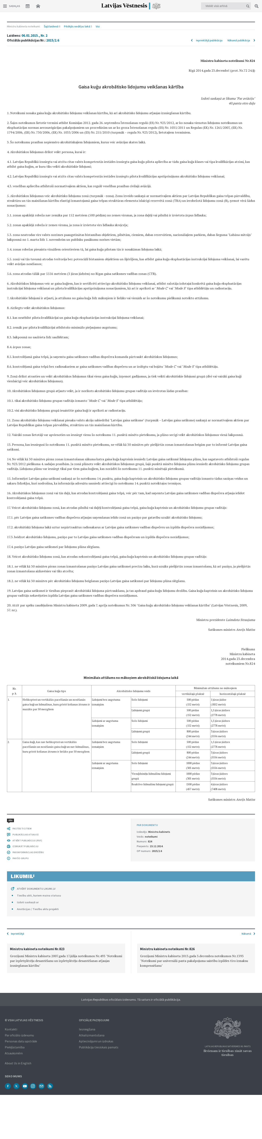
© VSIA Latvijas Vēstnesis (24, 1020)
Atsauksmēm (14, 1053)
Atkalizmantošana (91, 1035)
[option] (66, 958)
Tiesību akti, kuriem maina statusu (39, 895)
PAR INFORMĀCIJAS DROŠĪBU (28, 852)
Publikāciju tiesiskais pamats (98, 1047)
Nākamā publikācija (239, 40)
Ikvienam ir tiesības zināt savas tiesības (227, 1053)
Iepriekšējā (17, 933)
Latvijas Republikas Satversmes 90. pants (227, 1046)
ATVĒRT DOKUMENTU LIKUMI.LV (36, 888)
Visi (98, 26)
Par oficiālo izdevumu (19, 1035)
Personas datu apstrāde (21, 1041)
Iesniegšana (87, 1029)
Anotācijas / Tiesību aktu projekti (38, 909)
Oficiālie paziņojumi (94, 1020)
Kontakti (11, 1029)
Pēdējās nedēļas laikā (77, 26)
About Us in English (18, 1063)
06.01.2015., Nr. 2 (34, 35)
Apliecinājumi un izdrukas (96, 1041)
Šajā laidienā (51, 26)
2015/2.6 (52, 40)
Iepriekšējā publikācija (209, 40)
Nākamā (246, 933)
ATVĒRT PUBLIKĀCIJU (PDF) (27, 840)
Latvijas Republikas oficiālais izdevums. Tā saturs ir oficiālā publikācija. (131, 999)
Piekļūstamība (15, 1047)
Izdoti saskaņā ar (28, 902)
